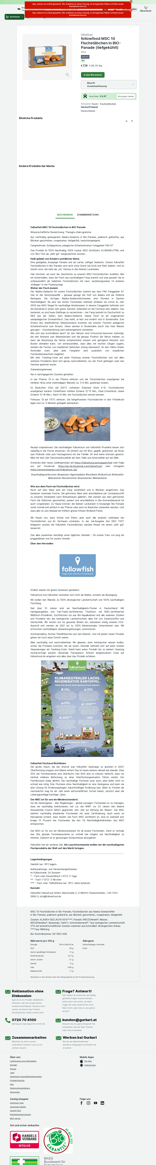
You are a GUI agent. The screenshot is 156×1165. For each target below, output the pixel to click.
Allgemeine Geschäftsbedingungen (26, 1076)
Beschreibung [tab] (65, 214)
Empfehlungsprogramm (20, 1114)
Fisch (95, 103)
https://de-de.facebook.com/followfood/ (80, 466)
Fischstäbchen (108, 103)
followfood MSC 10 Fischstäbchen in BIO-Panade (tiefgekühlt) (101, 43)
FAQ (12, 1084)
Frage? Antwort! (77, 991)
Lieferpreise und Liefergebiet (23, 1061)
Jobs (12, 1072)
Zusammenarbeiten (29, 1037)
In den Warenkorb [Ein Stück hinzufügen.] (93, 75)
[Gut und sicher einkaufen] (58, 1141)
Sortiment (14, 16)
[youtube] (95, 1103)
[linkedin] (102, 1103)
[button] (145, 9)
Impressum (15, 1092)
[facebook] (81, 1103)
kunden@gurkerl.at (79, 1020)
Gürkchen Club (16, 1103)
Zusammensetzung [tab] (88, 214)
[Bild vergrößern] (68, 75)
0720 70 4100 (24, 1020)
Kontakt (13, 1065)
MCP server (15, 1118)
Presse (13, 1069)
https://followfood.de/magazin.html (93, 462)
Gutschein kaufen (18, 1107)
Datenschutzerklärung (20, 1088)
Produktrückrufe (17, 1080)
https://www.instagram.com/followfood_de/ (53, 469)
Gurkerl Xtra (15, 1110)
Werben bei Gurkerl (80, 1037)
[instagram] (88, 1103)
